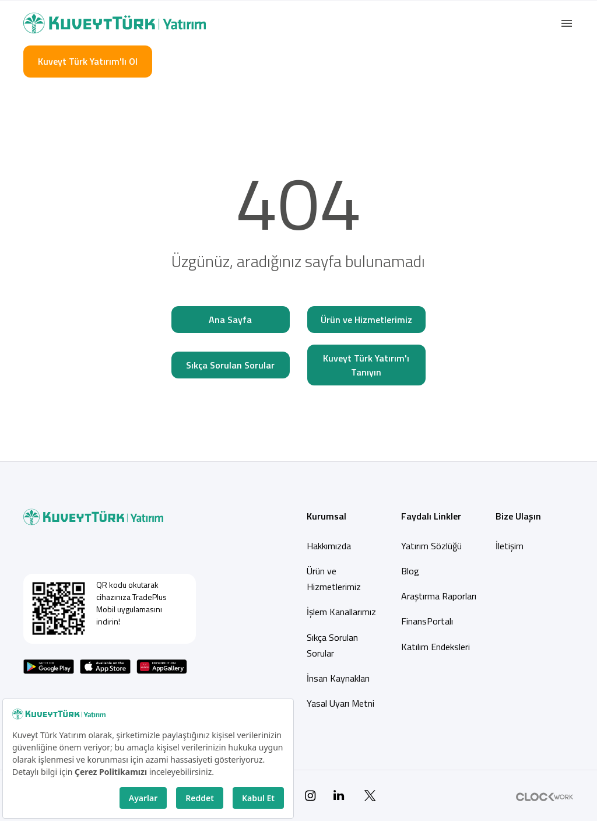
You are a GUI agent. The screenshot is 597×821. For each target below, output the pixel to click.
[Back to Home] (114, 23)
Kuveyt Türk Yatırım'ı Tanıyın (366, 365)
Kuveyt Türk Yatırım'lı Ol (88, 61)
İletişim (510, 546)
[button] (567, 23)
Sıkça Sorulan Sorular (230, 365)
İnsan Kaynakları (338, 678)
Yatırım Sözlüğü (431, 546)
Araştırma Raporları (438, 596)
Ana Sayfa (230, 320)
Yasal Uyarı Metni (340, 703)
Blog (410, 571)
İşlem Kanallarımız (341, 612)
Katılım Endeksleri (435, 647)
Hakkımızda (329, 546)
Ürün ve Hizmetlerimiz (366, 320)
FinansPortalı (427, 621)
